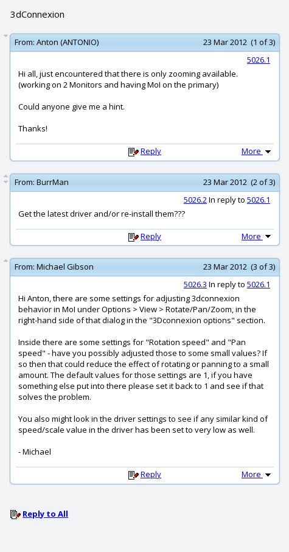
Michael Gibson (65, 266)
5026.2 (195, 199)
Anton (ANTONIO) (68, 42)
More (257, 150)
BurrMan (53, 181)
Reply (151, 150)
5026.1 (258, 59)
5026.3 (195, 284)
